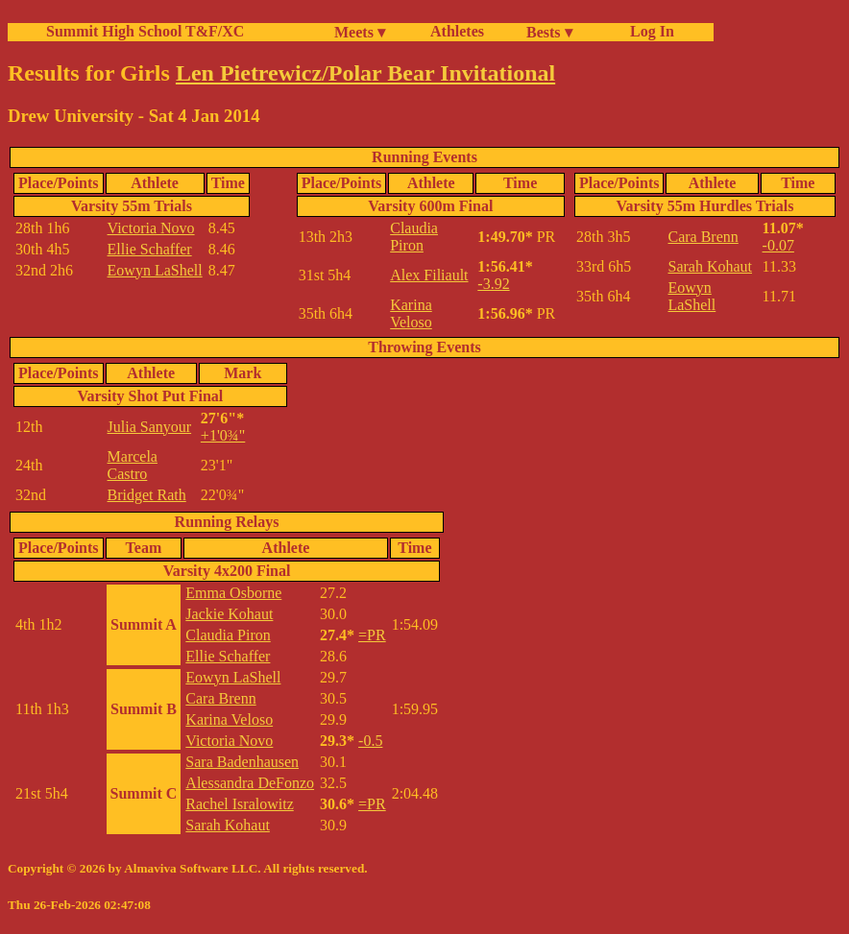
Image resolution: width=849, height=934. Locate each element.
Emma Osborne (233, 593)
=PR (372, 635)
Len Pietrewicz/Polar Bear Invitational (365, 72)
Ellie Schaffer (150, 249)
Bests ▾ (549, 32)
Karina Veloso (411, 313)
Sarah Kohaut (709, 266)
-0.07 (778, 245)
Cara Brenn (702, 236)
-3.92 (493, 283)
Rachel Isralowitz (239, 804)
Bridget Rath (147, 495)
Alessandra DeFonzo (249, 783)
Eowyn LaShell (155, 270)
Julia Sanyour (150, 427)
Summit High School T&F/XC (145, 31)
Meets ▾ (359, 32)
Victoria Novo (151, 228)
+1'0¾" (223, 435)
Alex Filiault (429, 275)
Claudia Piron (414, 236)
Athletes (457, 31)
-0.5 (370, 740)
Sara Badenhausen (242, 762)
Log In (648, 31)
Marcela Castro (133, 465)
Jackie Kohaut (229, 614)
